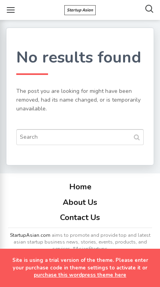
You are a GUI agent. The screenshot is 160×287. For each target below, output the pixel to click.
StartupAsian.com (30, 235)
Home (80, 186)
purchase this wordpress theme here (80, 275)
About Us (80, 202)
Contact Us (80, 217)
